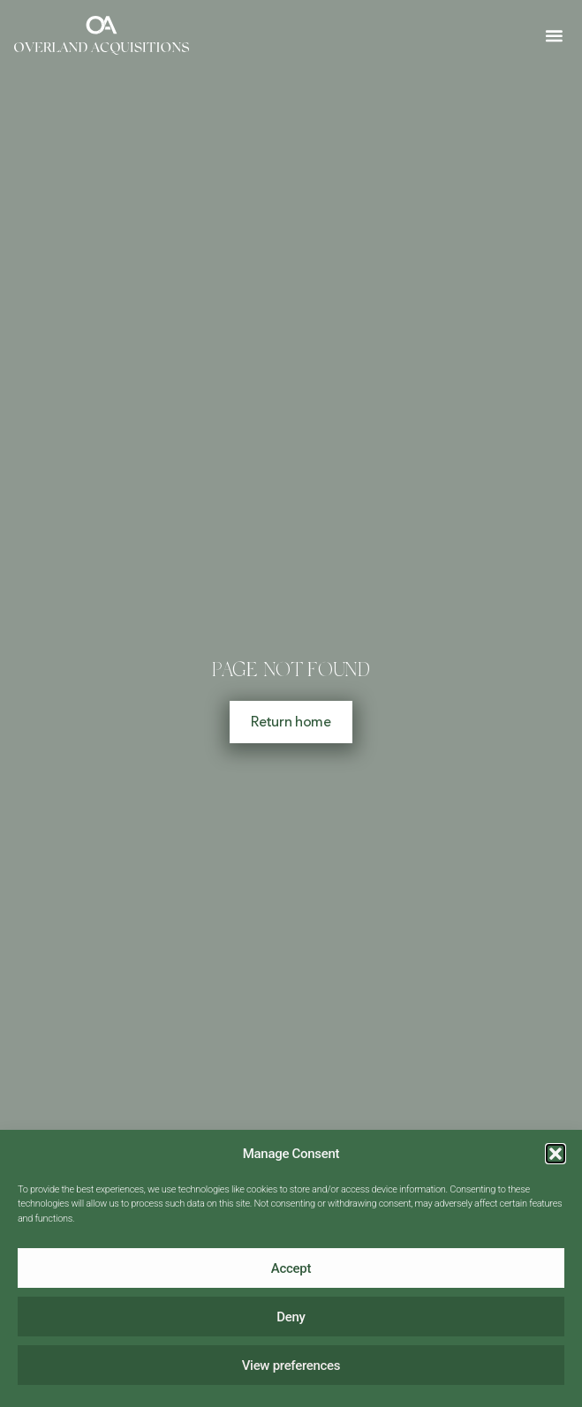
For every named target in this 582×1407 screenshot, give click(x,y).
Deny (290, 1317)
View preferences (291, 1365)
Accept (291, 1268)
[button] (555, 1153)
